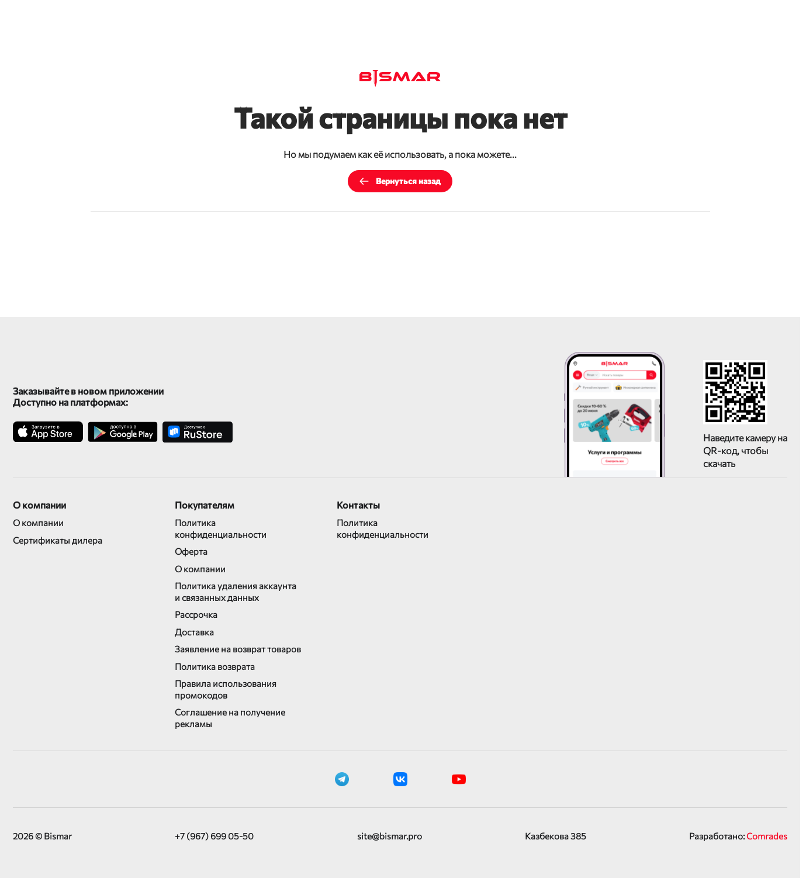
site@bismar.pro (389, 836)
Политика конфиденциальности (221, 528)
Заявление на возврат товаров (238, 649)
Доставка (194, 632)
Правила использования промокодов (225, 689)
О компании (38, 522)
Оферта (191, 551)
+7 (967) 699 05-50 (214, 836)
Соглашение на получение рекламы (230, 718)
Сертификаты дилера (57, 540)
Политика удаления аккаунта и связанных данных (235, 591)
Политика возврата (215, 666)
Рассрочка (196, 614)
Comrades (766, 836)
